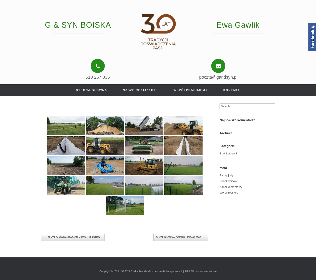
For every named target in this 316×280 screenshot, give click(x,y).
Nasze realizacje (140, 90)
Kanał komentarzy (231, 187)
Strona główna (91, 90)
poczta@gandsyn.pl (218, 77)
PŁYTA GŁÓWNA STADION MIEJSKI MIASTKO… (72, 237)
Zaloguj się (226, 175)
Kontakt (231, 90)
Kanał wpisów (228, 181)
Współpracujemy (190, 90)
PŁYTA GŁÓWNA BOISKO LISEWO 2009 (181, 237)
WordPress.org (229, 192)
